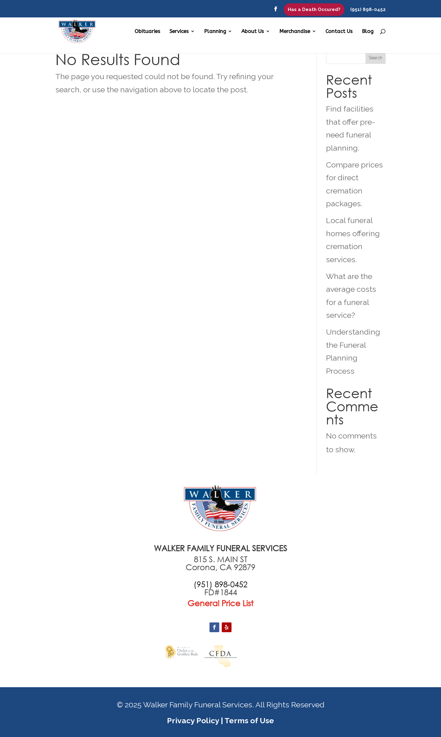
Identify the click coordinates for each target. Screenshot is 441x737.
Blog (367, 31)
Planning (215, 31)
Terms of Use (249, 720)
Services (179, 31)
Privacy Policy (193, 720)
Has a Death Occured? (314, 9)
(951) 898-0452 (368, 9)
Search (375, 57)
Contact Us (339, 31)
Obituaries (147, 31)
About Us (252, 31)
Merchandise (294, 31)
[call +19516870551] (220, 584)
